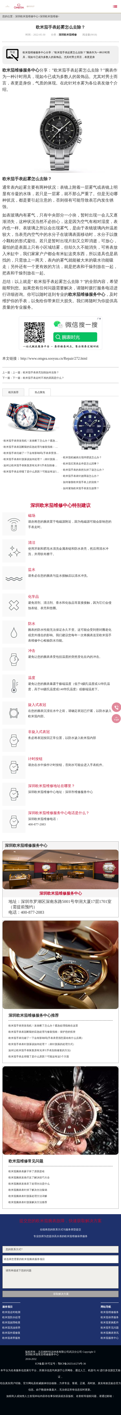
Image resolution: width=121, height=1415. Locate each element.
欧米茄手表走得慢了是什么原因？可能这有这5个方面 (38, 1056)
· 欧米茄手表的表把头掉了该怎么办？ (83, 469)
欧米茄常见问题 (110, 1327)
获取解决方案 (61, 1293)
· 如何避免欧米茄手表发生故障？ (80, 488)
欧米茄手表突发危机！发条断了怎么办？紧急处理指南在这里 (43, 1025)
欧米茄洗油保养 (11, 1327)
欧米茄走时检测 (11, 1312)
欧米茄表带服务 (11, 1338)
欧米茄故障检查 (11, 1322)
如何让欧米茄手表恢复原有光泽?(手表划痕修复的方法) (39, 1050)
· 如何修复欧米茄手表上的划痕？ (80, 482)
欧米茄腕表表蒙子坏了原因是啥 (26, 1171)
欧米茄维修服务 (110, 1312)
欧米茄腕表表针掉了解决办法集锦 (27, 1189)
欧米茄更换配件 (110, 1322)
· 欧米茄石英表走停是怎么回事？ (80, 463)
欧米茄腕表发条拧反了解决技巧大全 (29, 1177)
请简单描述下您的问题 (60, 1277)
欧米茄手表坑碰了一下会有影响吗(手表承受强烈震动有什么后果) (45, 1038)
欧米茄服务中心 (110, 1338)
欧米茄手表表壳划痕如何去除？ (41, 372)
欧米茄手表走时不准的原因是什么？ (43, 377)
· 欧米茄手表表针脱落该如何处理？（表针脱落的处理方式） (30, 459)
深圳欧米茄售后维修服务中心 (42, 1354)
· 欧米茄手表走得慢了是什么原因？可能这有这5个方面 (30, 471)
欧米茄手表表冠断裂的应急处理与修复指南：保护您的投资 (41, 1031)
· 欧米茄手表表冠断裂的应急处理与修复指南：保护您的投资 (30, 446)
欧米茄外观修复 (11, 1333)
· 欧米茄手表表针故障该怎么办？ (80, 475)
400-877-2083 (37, 824)
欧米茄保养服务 (110, 1317)
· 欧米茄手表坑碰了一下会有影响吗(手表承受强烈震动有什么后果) (30, 453)
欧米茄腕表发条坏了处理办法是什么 (29, 1183)
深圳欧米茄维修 (49, 16)
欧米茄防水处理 (11, 1317)
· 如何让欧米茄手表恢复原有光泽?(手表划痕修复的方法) (30, 465)
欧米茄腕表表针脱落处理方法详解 (27, 1196)
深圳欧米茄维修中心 (26, 16)
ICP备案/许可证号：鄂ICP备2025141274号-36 (60, 1363)
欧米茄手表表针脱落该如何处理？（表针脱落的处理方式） (41, 1044)
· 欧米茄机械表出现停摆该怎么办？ (82, 457)
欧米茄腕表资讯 (110, 1333)
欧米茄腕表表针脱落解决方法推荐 (27, 1202)
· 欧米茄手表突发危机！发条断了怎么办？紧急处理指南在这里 (30, 440)
